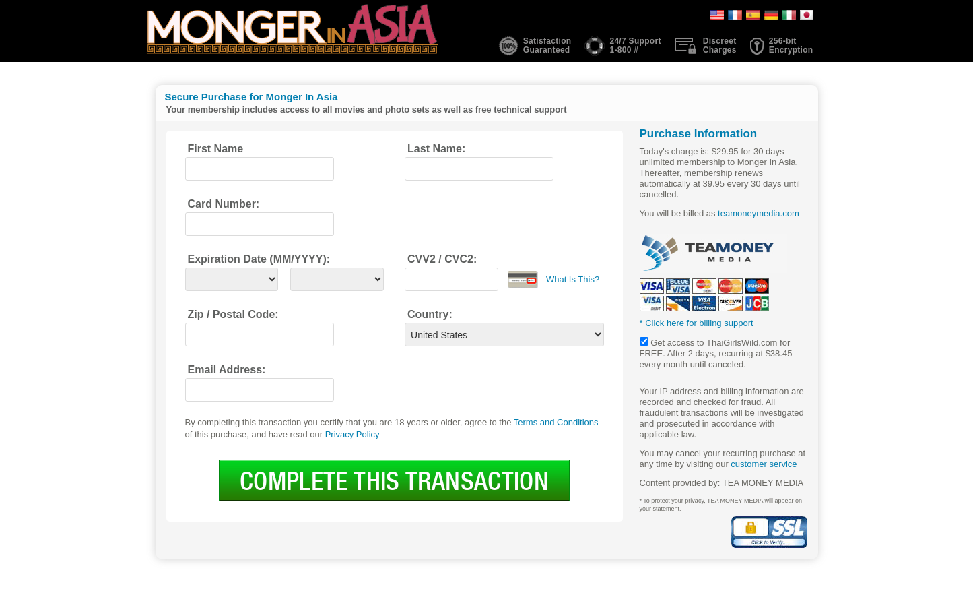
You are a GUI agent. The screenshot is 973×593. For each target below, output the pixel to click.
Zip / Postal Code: (233, 314)
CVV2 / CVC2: (442, 259)
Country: (429, 314)
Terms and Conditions (556, 422)
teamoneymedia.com (758, 213)
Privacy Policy (352, 434)
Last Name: (436, 148)
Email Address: (227, 369)
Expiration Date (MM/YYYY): (259, 259)
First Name (216, 148)
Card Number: (224, 204)
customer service (764, 464)
